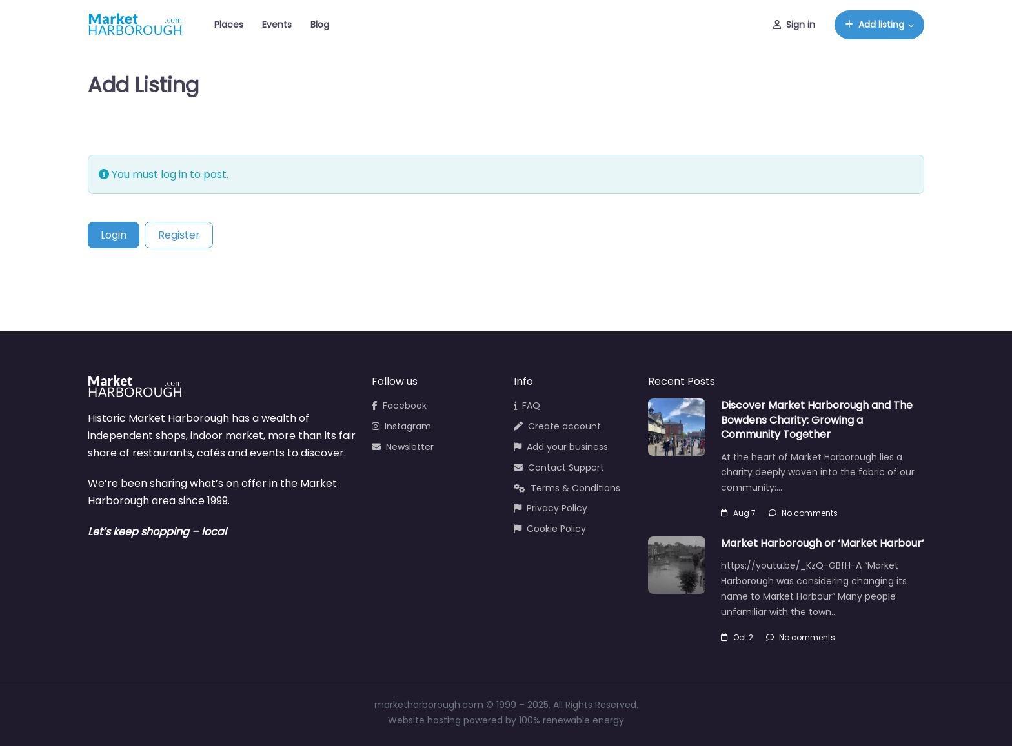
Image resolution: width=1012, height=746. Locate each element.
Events (277, 24)
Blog (319, 24)
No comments (803, 512)
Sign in (794, 24)
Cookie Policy (550, 528)
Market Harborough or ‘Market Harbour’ (822, 543)
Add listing (874, 24)
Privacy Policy (550, 508)
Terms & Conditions (567, 488)
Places (228, 24)
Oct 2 (737, 637)
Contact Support (559, 467)
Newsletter (403, 446)
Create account (557, 426)
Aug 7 (738, 512)
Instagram (401, 426)
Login (113, 235)
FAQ (527, 405)
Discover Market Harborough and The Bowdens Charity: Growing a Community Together (817, 420)
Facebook (399, 405)
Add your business (561, 446)
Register (179, 235)
